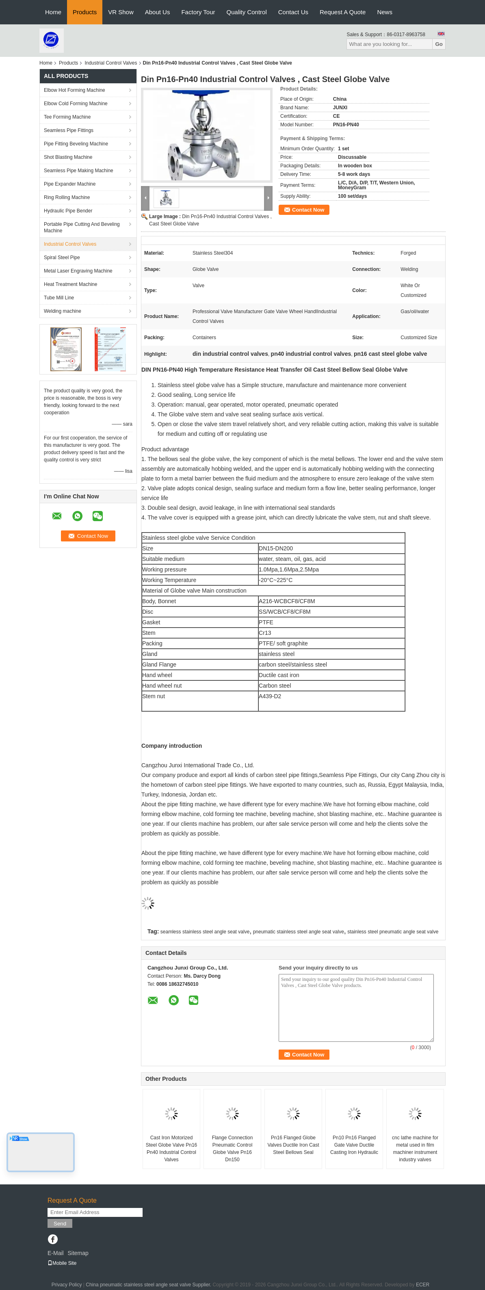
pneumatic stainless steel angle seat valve (298, 932)
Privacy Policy (67, 1285)
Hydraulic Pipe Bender (68, 211)
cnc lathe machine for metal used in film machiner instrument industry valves (415, 1148)
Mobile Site (62, 1263)
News (384, 12)
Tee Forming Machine (67, 117)
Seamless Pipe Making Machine (78, 170)
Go (439, 44)
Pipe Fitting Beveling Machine (76, 144)
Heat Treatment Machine (70, 284)
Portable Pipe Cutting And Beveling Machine (82, 227)
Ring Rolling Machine (67, 197)
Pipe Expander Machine (69, 184)
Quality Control (247, 12)
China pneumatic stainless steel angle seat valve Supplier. (149, 1285)
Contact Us (293, 12)
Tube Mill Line (59, 298)
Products (85, 12)
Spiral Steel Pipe (62, 257)
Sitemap (77, 1253)
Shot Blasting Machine (68, 157)
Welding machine (62, 311)
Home (53, 12)
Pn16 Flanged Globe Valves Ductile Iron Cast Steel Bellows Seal (293, 1145)
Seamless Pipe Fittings (68, 130)
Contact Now (308, 210)
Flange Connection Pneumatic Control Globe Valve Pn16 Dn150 (232, 1148)
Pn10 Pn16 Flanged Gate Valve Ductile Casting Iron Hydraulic (354, 1145)
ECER (422, 1285)
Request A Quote (343, 12)
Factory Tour (198, 12)
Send (60, 1224)
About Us (157, 12)
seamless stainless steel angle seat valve (204, 932)
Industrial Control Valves (110, 63)
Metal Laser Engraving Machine (78, 271)
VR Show (121, 12)
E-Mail (56, 1253)
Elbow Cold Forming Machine (76, 103)
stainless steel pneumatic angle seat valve (392, 932)
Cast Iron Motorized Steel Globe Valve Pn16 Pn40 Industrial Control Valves (171, 1148)
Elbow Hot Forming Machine (74, 90)
